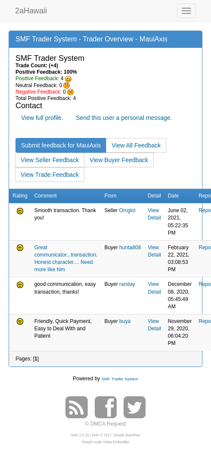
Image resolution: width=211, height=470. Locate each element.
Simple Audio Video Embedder (105, 442)
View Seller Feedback (50, 160)
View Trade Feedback (50, 174)
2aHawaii (31, 9)
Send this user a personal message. (124, 117)
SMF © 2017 (102, 435)
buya (124, 321)
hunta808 (130, 247)
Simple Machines (127, 435)
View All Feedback (136, 145)
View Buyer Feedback (119, 160)
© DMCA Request (105, 424)
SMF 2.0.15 (80, 435)
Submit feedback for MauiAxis (61, 145)
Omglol (127, 210)
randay (127, 284)
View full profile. (42, 117)
